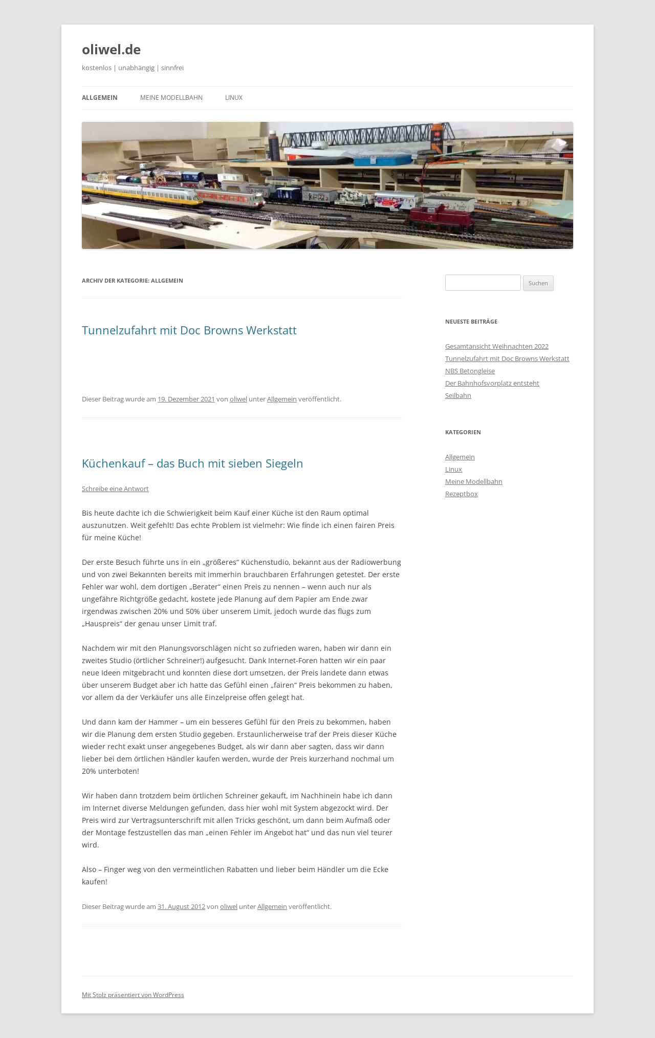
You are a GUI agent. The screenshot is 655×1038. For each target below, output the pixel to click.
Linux (234, 97)
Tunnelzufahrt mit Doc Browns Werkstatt (189, 329)
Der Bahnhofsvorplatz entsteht (492, 383)
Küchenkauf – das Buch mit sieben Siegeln (192, 463)
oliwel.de (111, 49)
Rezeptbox (461, 493)
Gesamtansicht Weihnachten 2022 (497, 346)
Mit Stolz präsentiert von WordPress (133, 994)
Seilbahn (458, 395)
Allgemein (100, 97)
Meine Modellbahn (171, 97)
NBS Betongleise (470, 370)
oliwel (238, 399)
